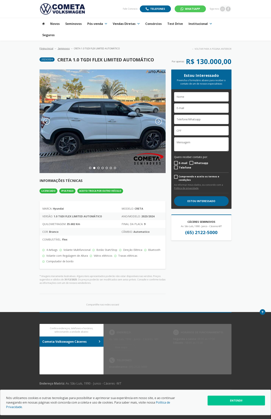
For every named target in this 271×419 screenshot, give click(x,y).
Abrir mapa (121, 347)
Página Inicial (46, 48)
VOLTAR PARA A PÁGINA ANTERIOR (213, 48)
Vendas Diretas (126, 24)
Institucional (200, 24)
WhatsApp (192, 9)
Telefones (157, 9)
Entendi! (236, 400)
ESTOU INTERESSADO (201, 201)
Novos (55, 24)
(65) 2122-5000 (201, 232)
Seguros (48, 35)
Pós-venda (97, 24)
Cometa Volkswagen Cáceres (71, 342)
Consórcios (153, 24)
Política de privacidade (186, 188)
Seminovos (73, 24)
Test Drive (175, 24)
